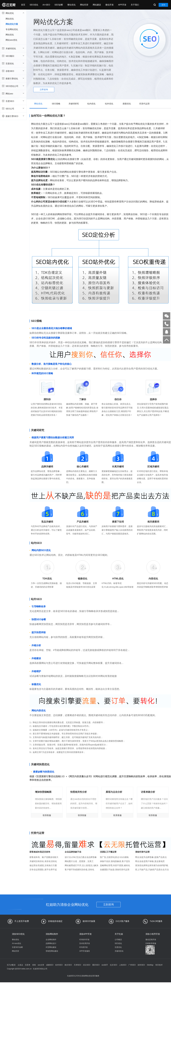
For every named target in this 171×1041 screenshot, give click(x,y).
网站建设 (97, 5)
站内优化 (91, 103)
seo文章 (41, 965)
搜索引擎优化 (13, 78)
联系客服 (47, 815)
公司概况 (118, 940)
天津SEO (77, 965)
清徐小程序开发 (152, 934)
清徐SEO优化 (18, 934)
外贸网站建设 (51, 947)
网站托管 (84, 5)
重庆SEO (96, 965)
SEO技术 (159, 965)
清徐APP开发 (85, 934)
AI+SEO (46, 5)
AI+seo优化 (16, 943)
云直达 (20, 965)
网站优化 (13, 13)
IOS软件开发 (84, 940)
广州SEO (132, 965)
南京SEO (68, 965)
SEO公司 (13, 108)
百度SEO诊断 (17, 947)
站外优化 (109, 103)
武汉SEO (86, 965)
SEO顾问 (13, 56)
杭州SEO (59, 965)
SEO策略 (56, 103)
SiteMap (150, 965)
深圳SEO (141, 965)
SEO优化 (34, 5)
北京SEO (113, 965)
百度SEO (13, 101)
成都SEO (49, 965)
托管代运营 (144, 103)
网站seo (13, 93)
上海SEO (122, 965)
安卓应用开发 (84, 943)
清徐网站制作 (52, 934)
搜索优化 (127, 103)
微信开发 (109, 5)
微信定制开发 (150, 940)
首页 (23, 5)
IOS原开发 (83, 947)
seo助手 (105, 965)
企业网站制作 (51, 940)
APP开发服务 (84, 951)
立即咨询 (44, 89)
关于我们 (135, 5)
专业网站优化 (12, 29)
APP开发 (122, 5)
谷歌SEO (13, 71)
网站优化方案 (12, 24)
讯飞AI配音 (11, 965)
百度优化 (13, 63)
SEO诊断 (59, 5)
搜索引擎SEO (13, 116)
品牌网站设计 (51, 943)
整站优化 (71, 5)
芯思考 (27, 965)
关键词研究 (74, 103)
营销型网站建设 (52, 951)
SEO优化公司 (13, 86)
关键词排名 (119, 951)
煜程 (34, 965)
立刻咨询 (108, 904)
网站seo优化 (11, 40)
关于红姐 (119, 934)
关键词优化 (13, 48)
